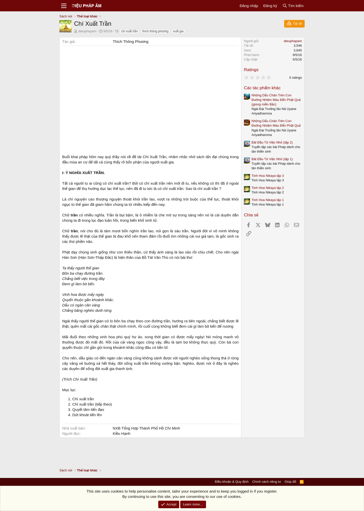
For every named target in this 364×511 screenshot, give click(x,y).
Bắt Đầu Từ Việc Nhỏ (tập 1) (272, 159)
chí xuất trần (129, 31)
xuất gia (178, 31)
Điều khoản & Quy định (231, 482)
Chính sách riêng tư (266, 482)
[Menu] (64, 6)
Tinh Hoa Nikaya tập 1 (268, 200)
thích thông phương (155, 31)
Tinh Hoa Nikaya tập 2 (268, 188)
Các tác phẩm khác (262, 88)
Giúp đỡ (290, 482)
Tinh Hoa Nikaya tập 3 (268, 176)
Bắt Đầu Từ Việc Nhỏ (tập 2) (272, 142)
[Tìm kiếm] (293, 5)
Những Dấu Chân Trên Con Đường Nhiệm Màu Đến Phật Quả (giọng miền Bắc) (276, 99)
